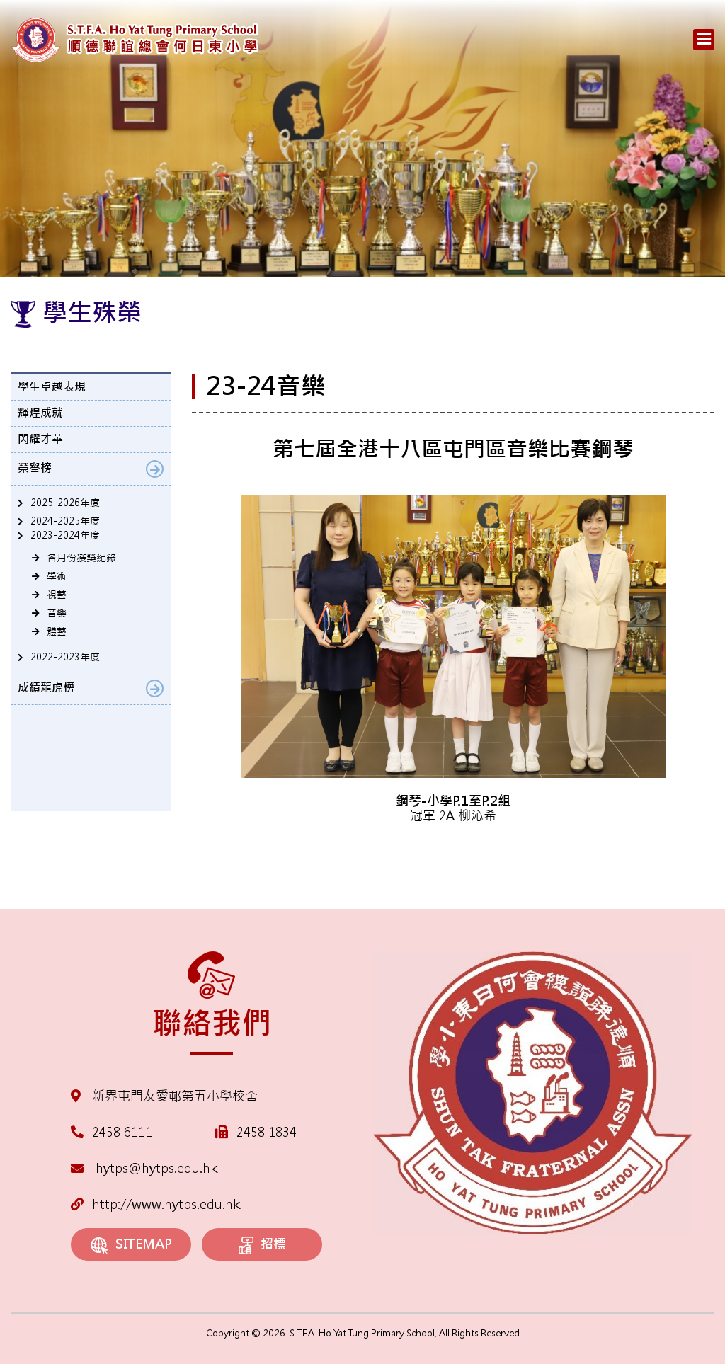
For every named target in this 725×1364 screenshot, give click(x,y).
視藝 (57, 594)
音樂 (57, 613)
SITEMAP (131, 1245)
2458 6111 (122, 1132)
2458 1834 (266, 1132)
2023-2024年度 (65, 535)
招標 (262, 1245)
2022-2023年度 (65, 657)
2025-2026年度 (65, 502)
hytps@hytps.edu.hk (144, 1168)
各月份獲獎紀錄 (81, 557)
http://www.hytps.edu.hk (155, 1204)
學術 (57, 576)
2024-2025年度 (65, 521)
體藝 (57, 631)
